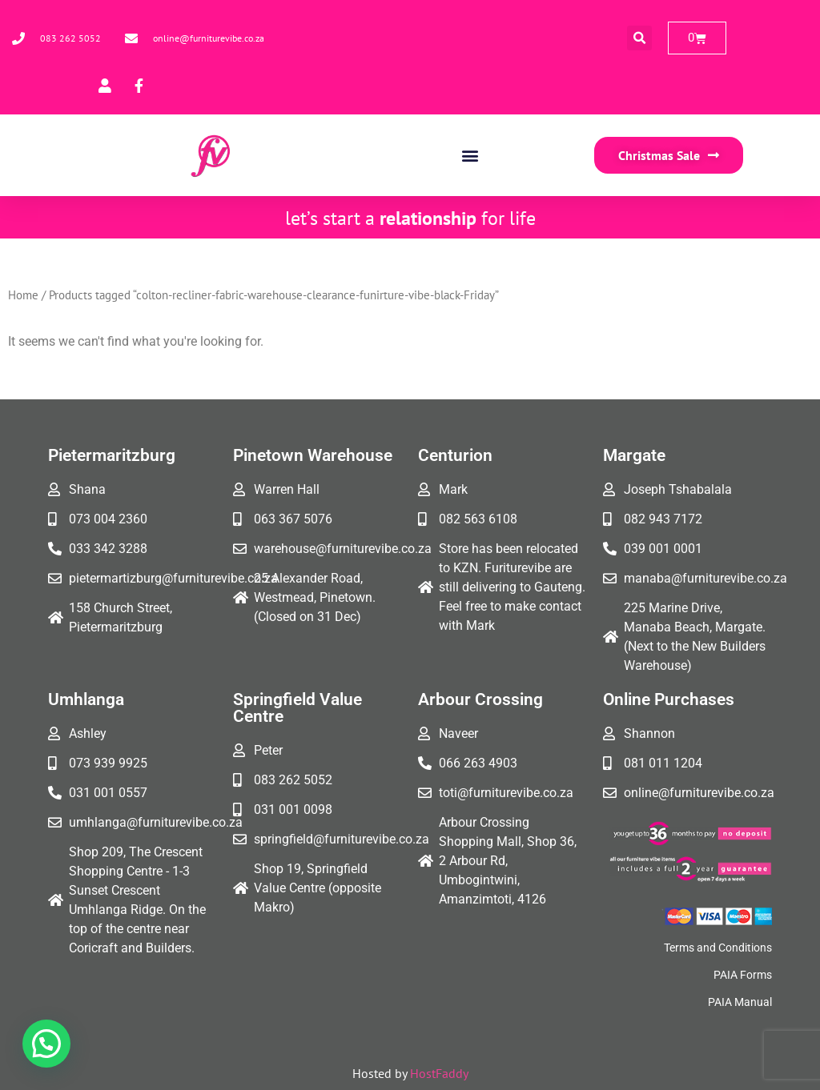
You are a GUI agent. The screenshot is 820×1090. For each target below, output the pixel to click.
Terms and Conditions (718, 947)
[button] (639, 38)
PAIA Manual (740, 1002)
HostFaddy (439, 1073)
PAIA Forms (742, 974)
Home (23, 295)
